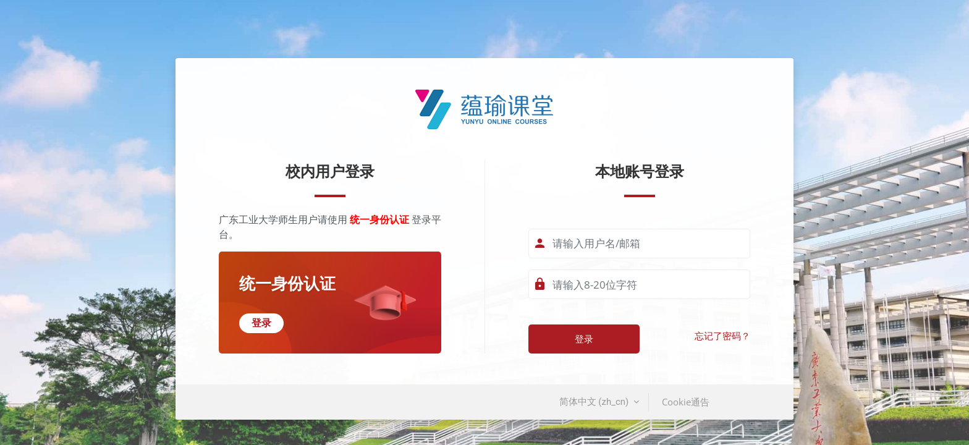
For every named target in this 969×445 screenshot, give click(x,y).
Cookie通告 (685, 402)
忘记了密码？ (722, 336)
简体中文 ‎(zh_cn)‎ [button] (595, 401)
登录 (584, 339)
